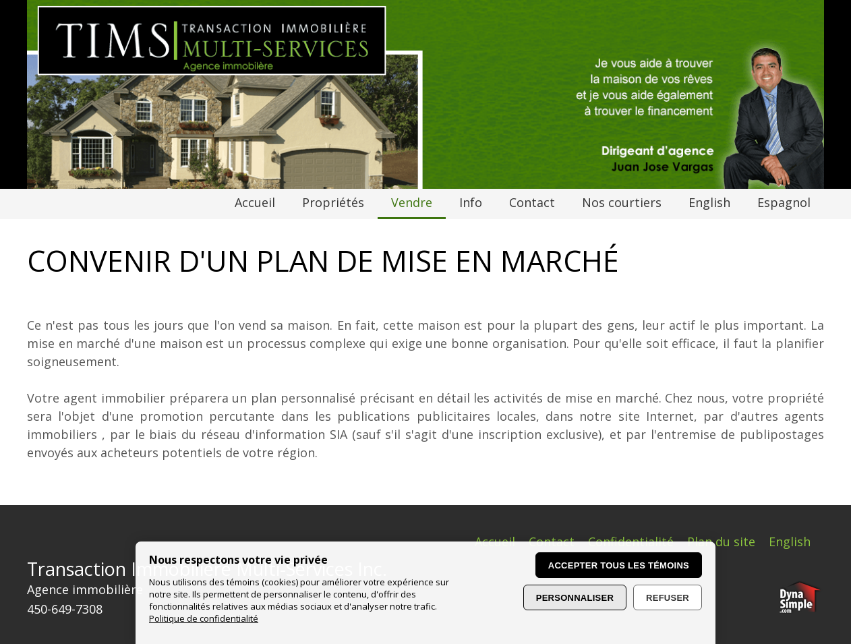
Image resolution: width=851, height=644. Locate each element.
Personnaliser (575, 598)
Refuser (667, 598)
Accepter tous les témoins (618, 565)
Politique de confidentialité (203, 618)
